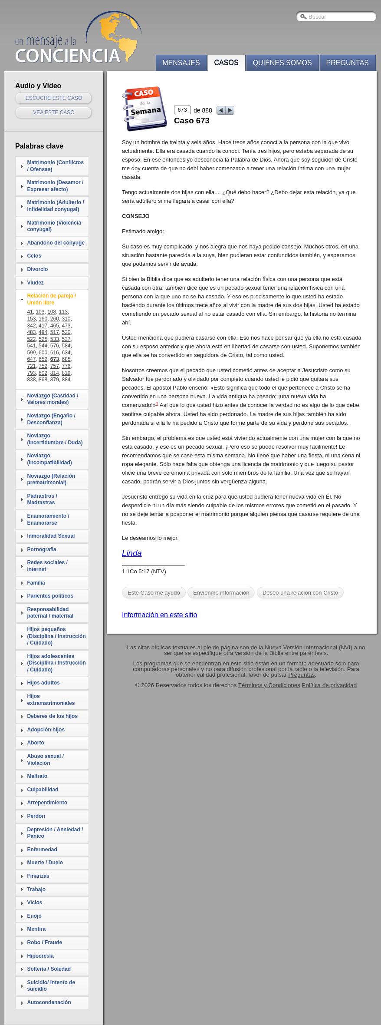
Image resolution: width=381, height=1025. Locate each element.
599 (31, 353)
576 (54, 346)
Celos (34, 256)
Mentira (36, 929)
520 (66, 332)
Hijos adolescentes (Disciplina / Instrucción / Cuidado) (56, 663)
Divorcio (37, 269)
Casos (226, 62)
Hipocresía (40, 956)
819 (66, 373)
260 (54, 319)
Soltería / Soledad (49, 969)
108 (51, 312)
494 (43, 332)
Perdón (36, 816)
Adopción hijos (46, 730)
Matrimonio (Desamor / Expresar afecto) (55, 185)
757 (54, 366)
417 (43, 326)
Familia (36, 583)
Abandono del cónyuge (56, 243)
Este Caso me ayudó (154, 592)
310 (66, 319)
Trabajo (36, 889)
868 (43, 380)
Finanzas (38, 876)
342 (31, 326)
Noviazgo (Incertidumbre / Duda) (54, 439)
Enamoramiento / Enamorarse (48, 519)
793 (31, 373)
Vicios (34, 902)
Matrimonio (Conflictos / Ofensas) (55, 165)
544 (43, 346)
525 (43, 339)
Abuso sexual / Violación (45, 759)
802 (43, 373)
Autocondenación (49, 1002)
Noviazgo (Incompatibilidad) (49, 459)
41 (30, 312)
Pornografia (41, 549)
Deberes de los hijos (52, 716)
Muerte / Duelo (45, 863)
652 (43, 359)
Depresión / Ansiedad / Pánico (55, 833)
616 (54, 353)
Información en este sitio (159, 614)
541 (31, 346)
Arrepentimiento (47, 803)
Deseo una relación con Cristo (300, 592)
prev (221, 110)
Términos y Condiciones (269, 685)
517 (54, 332)
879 (54, 380)
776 (66, 366)
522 (31, 339)
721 (31, 366)
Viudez (35, 283)
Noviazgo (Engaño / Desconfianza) (51, 419)
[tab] (52, 166)
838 (31, 380)
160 (43, 319)
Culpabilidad (42, 790)
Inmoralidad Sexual (51, 536)
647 (31, 359)
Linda (132, 553)
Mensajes (181, 62)
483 (31, 332)
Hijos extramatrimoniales (51, 699)
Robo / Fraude (44, 942)
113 (63, 312)
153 (31, 319)
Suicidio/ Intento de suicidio (51, 985)
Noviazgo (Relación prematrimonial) (51, 479)
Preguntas (347, 62)
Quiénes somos (282, 62)
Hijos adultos (43, 683)
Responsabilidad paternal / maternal (50, 612)
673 (54, 359)
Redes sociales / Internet (47, 565)
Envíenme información (221, 592)
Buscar (317, 17)
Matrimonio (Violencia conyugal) (54, 226)
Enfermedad (42, 849)
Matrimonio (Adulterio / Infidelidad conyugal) (55, 205)
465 (54, 326)
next (230, 110)
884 (66, 380)
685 (66, 359)
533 (54, 339)
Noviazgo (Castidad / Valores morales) (52, 399)
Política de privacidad (329, 685)
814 (54, 373)
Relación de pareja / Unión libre (51, 299)
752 (43, 366)
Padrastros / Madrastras (42, 499)
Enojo (34, 916)
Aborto (35, 743)
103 (40, 312)
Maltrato (37, 776)
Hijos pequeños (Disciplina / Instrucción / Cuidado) (56, 636)
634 (66, 353)
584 (66, 346)
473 (66, 326)
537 (66, 339)
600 (43, 353)
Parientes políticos (50, 596)
